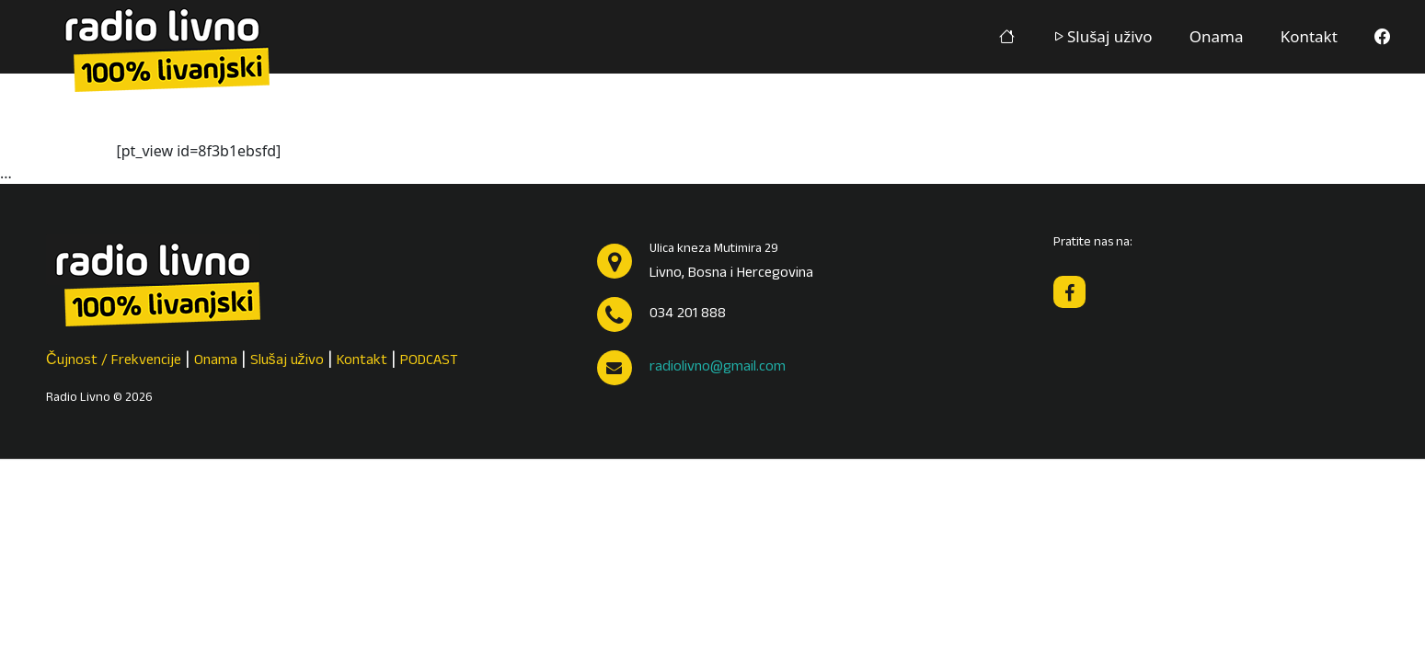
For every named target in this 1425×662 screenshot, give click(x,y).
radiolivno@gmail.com (717, 368)
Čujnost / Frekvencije (113, 361)
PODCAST (429, 361)
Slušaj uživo (1102, 36)
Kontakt (1309, 36)
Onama (1216, 36)
